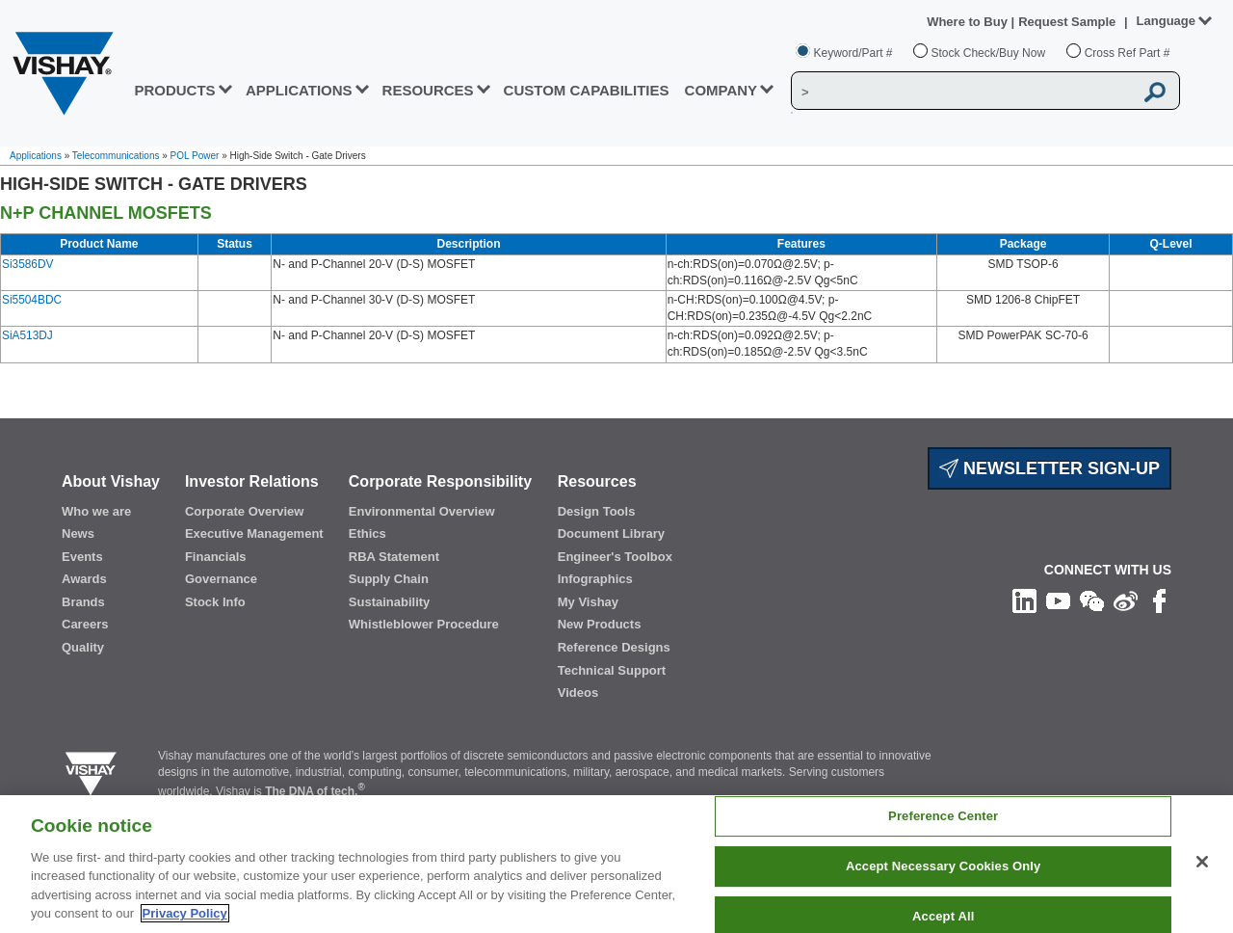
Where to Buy (968, 21)
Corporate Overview (244, 511)
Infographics (595, 579)
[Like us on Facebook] (1159, 600)
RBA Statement (394, 556)
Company (721, 90)
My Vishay (588, 602)
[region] (616, 864)
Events (82, 556)
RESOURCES (428, 90)
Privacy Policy (185, 913)
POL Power (195, 155)
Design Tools (597, 511)
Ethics (367, 533)
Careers (85, 624)
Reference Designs (614, 647)
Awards (84, 579)
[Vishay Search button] (1155, 91)
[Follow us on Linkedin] (1024, 600)
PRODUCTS (174, 90)
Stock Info (215, 602)
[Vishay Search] (962, 91)
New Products (600, 624)
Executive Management (254, 533)
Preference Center (943, 817)
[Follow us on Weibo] (1126, 600)
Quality (83, 647)
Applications (36, 155)
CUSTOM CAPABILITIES (586, 90)
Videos (578, 692)
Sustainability (390, 602)
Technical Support (612, 670)
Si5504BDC (32, 300)
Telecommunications (116, 155)
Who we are (96, 511)
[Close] (1202, 861)
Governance (221, 579)
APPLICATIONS (299, 90)
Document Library (611, 533)
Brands (83, 602)
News (78, 533)
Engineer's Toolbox (615, 556)
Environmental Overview (422, 511)
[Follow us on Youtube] (1058, 600)
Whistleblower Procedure (424, 624)
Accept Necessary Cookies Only (943, 866)
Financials (216, 556)
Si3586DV (27, 264)
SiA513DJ (27, 335)
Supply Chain (389, 579)
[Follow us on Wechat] (1092, 600)
